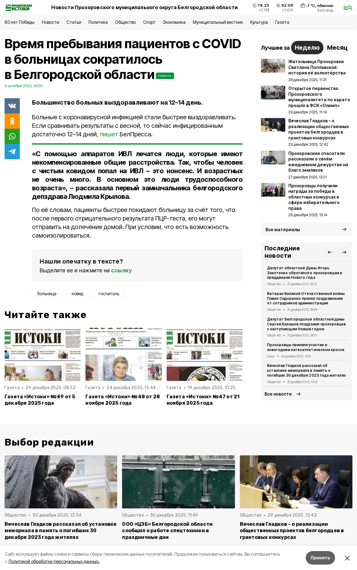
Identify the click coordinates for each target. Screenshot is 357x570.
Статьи (74, 22)
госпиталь (109, 293)
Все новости (278, 393)
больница (46, 293)
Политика (98, 22)
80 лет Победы (19, 22)
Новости (50, 22)
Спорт (149, 22)
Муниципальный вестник (218, 22)
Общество (125, 22)
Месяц (337, 47)
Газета (282, 22)
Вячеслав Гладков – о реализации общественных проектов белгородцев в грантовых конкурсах (292, 530)
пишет (109, 134)
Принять (320, 557)
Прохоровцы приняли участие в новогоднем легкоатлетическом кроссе (305, 347)
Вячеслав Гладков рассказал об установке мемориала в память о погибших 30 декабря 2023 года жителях (306, 370)
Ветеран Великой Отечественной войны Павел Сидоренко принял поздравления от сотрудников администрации (306, 298)
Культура (259, 22)
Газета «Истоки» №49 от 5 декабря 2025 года (40, 400)
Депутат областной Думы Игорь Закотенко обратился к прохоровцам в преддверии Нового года (304, 273)
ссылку (121, 270)
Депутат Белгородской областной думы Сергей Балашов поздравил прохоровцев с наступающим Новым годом (306, 324)
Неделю (307, 47)
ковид (77, 293)
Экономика (174, 22)
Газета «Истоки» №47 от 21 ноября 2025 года (203, 400)
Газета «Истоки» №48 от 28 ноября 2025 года (122, 400)
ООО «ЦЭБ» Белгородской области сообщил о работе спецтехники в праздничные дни (167, 530)
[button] (329, 252)
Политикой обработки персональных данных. (54, 561)
